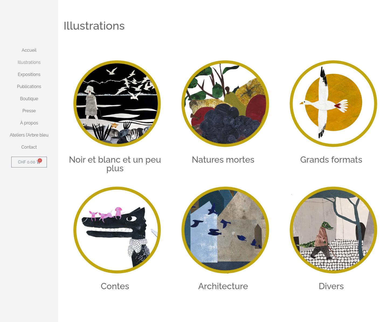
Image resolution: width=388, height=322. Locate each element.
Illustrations (29, 97)
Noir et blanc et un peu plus (115, 164)
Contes (115, 286)
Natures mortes (223, 159)
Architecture (223, 286)
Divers (331, 286)
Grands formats (331, 159)
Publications (29, 122)
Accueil (29, 85)
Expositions (29, 110)
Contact (29, 182)
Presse (29, 146)
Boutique (29, 134)
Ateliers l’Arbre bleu (29, 170)
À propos (29, 158)
